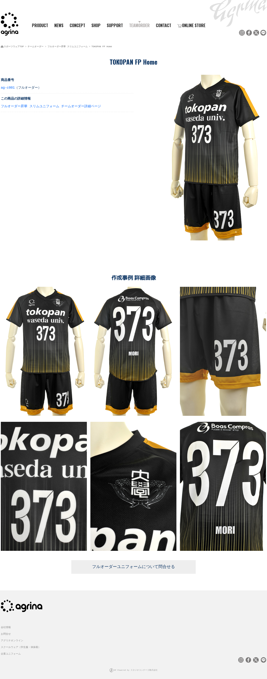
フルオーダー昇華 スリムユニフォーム (67, 45)
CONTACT (163, 25)
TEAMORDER (139, 25)
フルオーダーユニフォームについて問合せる (133, 565)
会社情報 (6, 625)
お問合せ (6, 631)
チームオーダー (36, 45)
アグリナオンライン (12, 638)
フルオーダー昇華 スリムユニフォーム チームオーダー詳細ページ (51, 105)
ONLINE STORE (191, 25)
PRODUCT (38, 25)
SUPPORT (115, 25)
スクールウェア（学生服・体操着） (21, 645)
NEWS (58, 25)
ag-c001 (8, 87)
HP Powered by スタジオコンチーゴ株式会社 (135, 667)
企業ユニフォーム (11, 651)
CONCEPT (77, 25)
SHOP (96, 25)
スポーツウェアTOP (14, 45)
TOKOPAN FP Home (101, 45)
